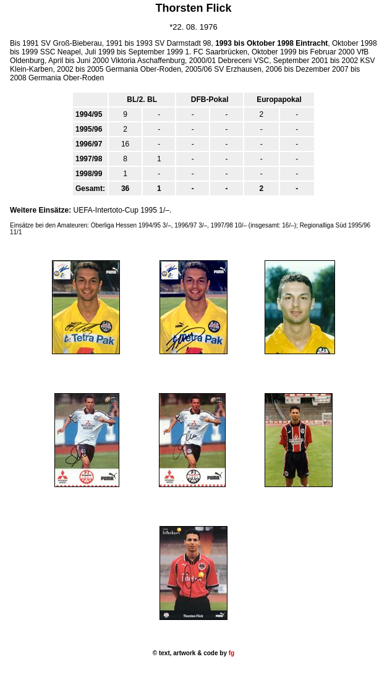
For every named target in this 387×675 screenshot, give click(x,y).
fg (230, 653)
